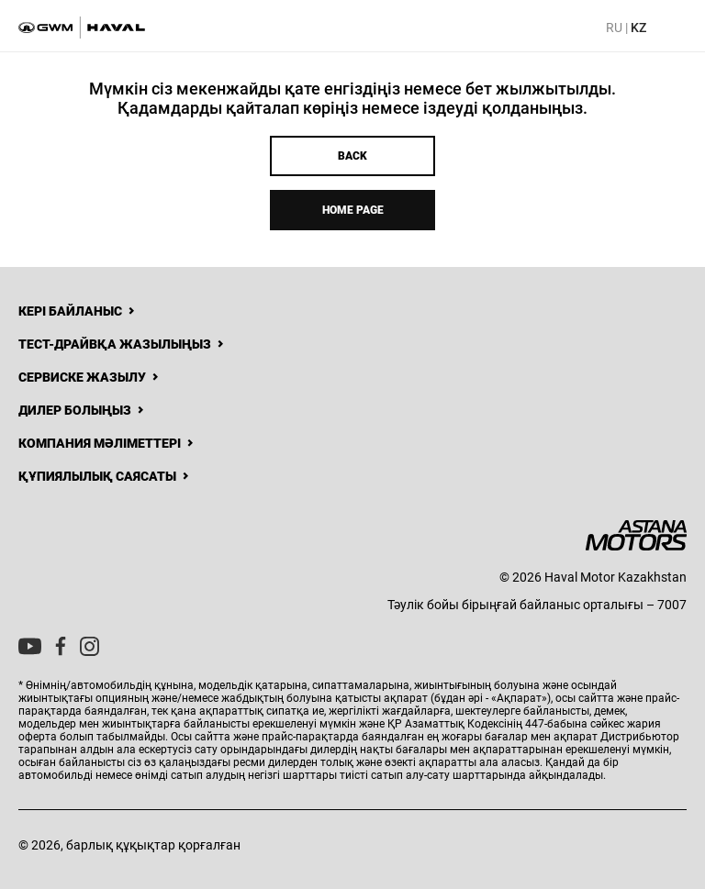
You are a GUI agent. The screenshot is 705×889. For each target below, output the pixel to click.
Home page (353, 210)
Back (352, 156)
